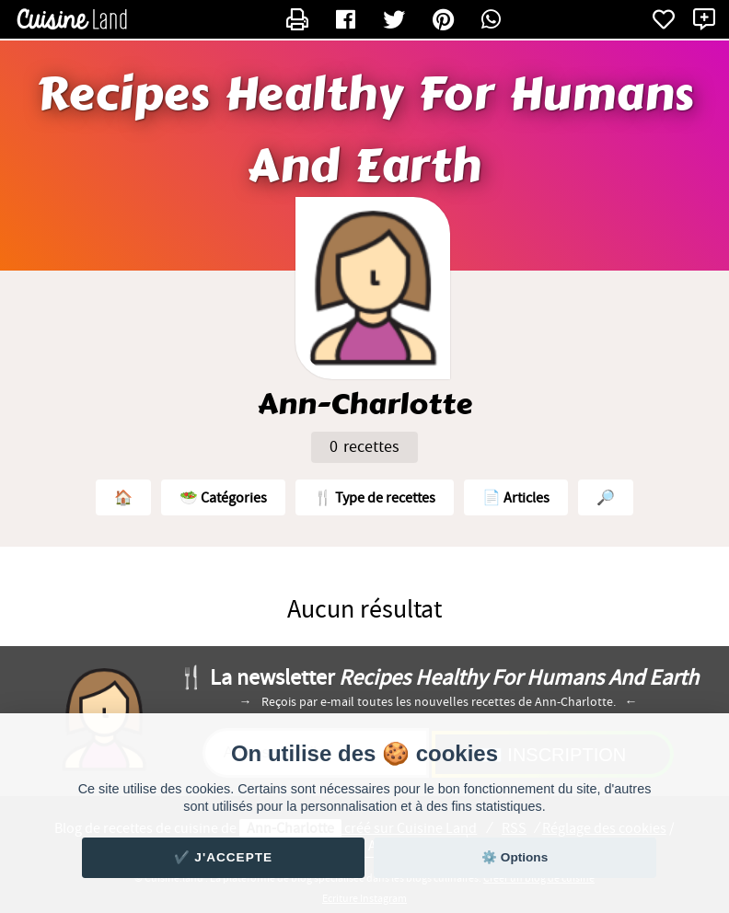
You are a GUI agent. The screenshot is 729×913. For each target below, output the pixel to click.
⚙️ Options (514, 857)
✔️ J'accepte (223, 857)
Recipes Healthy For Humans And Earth (365, 130)
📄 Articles (516, 498)
